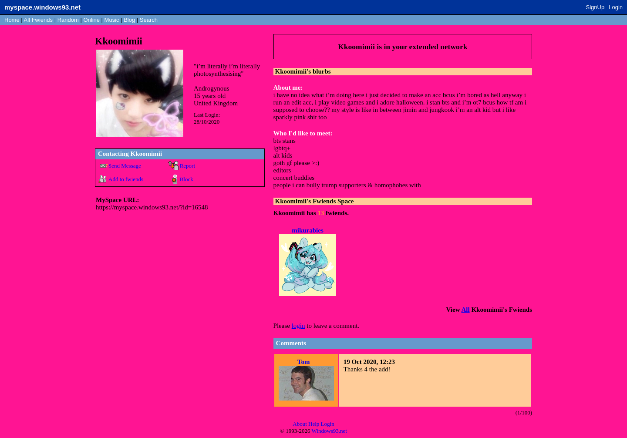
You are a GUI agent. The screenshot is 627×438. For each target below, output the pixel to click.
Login (616, 7)
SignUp (595, 7)
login (298, 325)
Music (111, 20)
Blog (129, 20)
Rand (68, 20)
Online (91, 20)
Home (12, 20)
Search (149, 20)
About (300, 424)
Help (313, 424)
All (38, 20)
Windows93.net (329, 431)
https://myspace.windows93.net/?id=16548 (152, 207)
